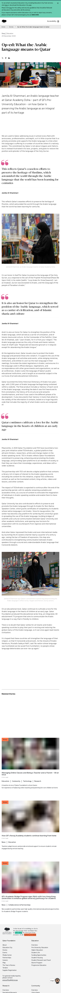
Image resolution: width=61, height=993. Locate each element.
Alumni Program (36, 963)
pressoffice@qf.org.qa (10, 980)
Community (16, 786)
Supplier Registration (10, 970)
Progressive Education (38, 965)
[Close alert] (57, 3)
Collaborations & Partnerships (19, 909)
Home (3, 27)
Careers (5, 960)
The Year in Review (9, 965)
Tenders (5, 968)
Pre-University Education (39, 947)
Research (37, 786)
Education (5, 786)
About (5, 945)
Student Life (35, 952)
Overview (34, 945)
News (4, 847)
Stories (11, 27)
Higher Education (37, 950)
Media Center (7, 955)
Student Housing (37, 957)
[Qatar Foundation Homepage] (5, 21)
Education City (7, 947)
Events (5, 952)
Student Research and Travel (41, 960)
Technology (27, 786)
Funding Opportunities (38, 955)
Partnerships (7, 957)
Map (4, 963)
